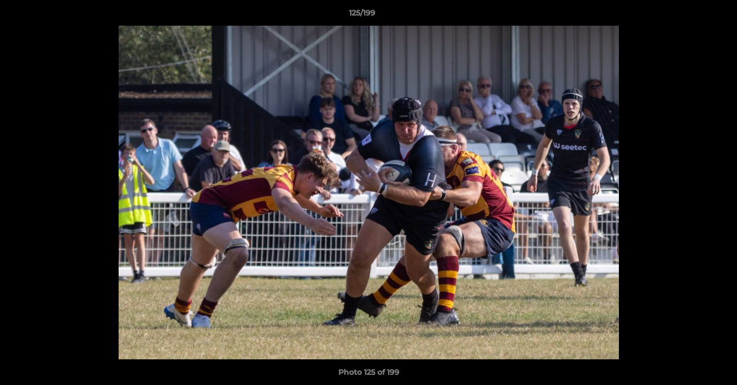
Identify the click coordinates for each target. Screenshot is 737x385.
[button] (692, 15)
